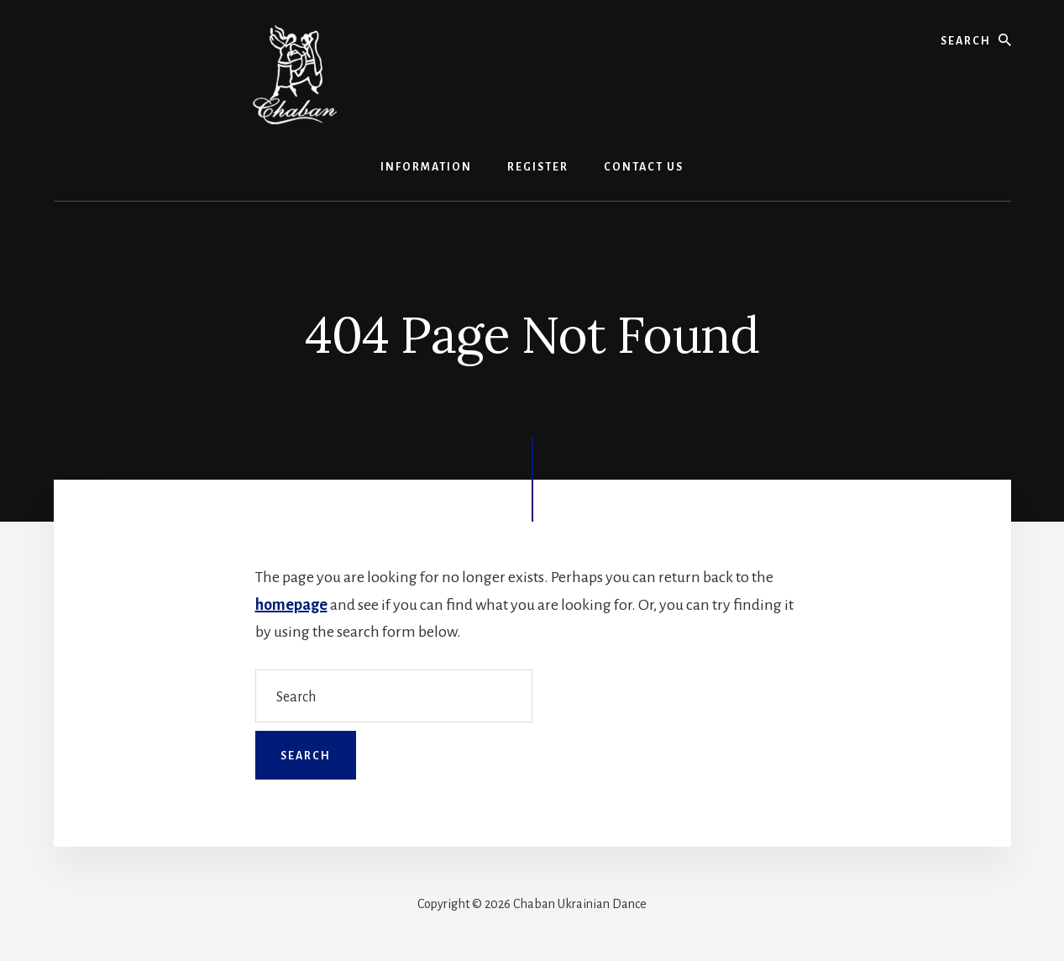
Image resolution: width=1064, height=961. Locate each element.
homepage (291, 604)
